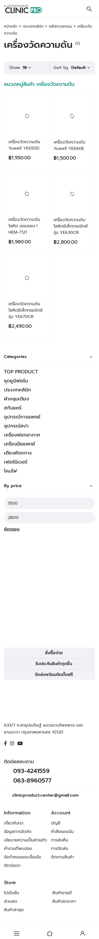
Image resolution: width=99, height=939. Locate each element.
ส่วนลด (10, 901)
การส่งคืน (59, 840)
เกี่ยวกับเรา (13, 823)
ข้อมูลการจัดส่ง (17, 831)
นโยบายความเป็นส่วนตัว (25, 840)
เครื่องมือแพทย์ (19, 444)
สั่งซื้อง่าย (54, 653)
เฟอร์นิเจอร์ (15, 462)
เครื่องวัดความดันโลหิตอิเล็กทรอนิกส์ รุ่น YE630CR (71, 226)
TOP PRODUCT (21, 371)
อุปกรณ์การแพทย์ (22, 417)
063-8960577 (32, 780)
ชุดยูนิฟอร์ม (16, 381)
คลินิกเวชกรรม (60, 26)
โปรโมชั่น (11, 893)
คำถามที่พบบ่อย (18, 848)
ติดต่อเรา (12, 865)
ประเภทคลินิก (33, 26)
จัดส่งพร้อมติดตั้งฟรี (54, 674)
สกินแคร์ (12, 408)
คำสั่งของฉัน (62, 831)
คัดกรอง (12, 529)
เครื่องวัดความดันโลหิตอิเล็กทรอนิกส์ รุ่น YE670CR (25, 310)
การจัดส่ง (59, 848)
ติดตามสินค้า (62, 857)
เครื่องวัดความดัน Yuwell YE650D (24, 145)
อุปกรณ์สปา (16, 426)
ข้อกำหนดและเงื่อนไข (22, 857)
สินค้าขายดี (62, 893)
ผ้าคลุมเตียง (16, 399)
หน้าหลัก (10, 26)
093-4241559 (31, 771)
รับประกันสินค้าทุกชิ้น (53, 664)
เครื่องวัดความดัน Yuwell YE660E (69, 145)
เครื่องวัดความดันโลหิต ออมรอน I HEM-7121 (24, 225)
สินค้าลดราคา (64, 901)
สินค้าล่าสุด (14, 910)
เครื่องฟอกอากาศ (22, 435)
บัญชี (55, 823)
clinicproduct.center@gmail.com (45, 795)
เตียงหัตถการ (18, 453)
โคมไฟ (10, 471)
